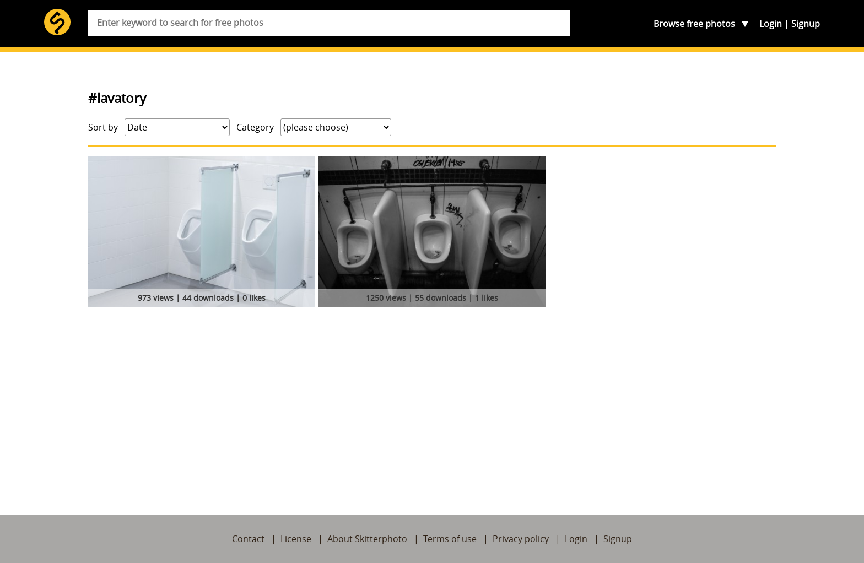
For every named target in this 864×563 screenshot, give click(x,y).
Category (255, 127)
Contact (248, 539)
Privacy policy (521, 539)
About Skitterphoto (367, 539)
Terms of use (450, 539)
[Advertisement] (432, 394)
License (295, 539)
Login (770, 24)
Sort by (103, 127)
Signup (805, 24)
